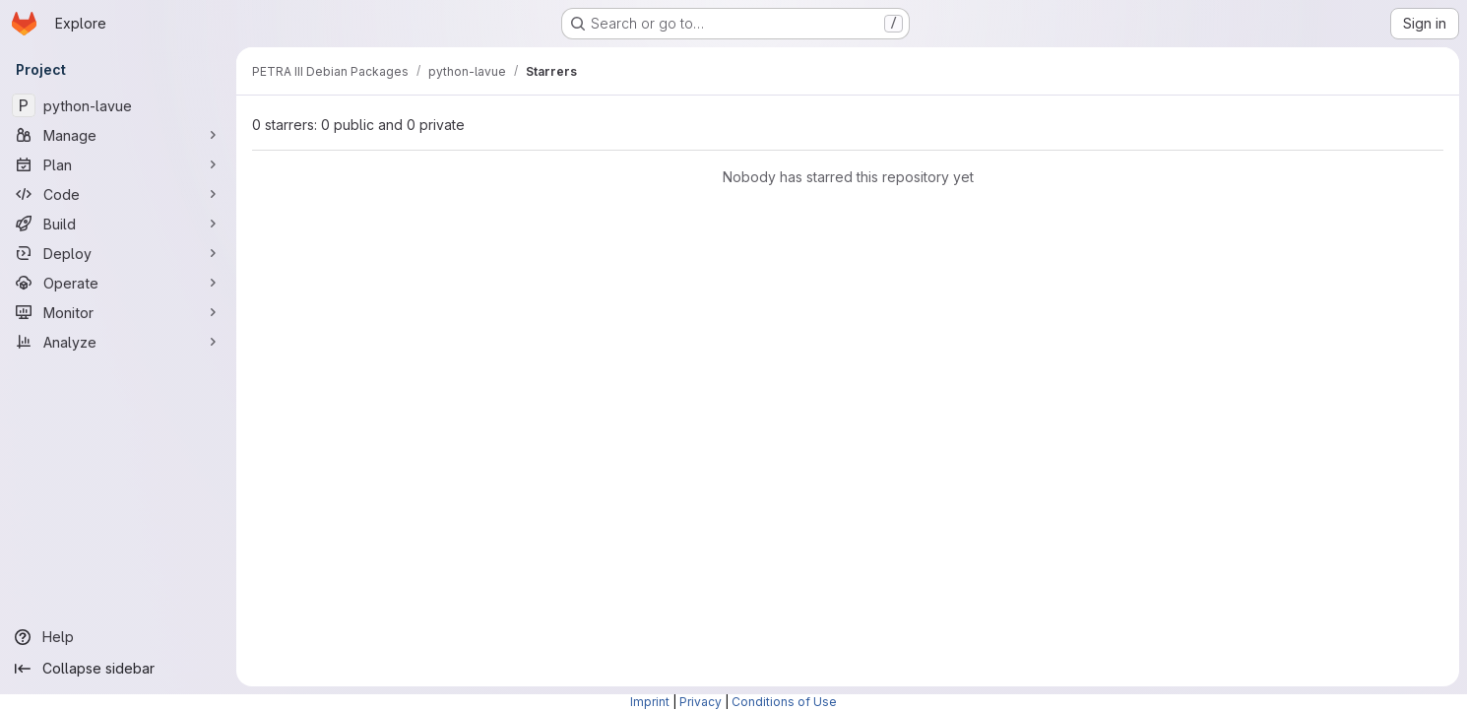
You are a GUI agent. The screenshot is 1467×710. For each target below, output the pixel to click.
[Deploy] (118, 253)
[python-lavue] (118, 105)
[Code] (118, 194)
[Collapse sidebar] (118, 668)
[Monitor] (118, 312)
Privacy (700, 701)
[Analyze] (118, 341)
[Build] (118, 223)
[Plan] (118, 164)
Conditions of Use (784, 701)
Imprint (650, 701)
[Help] (118, 637)
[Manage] (118, 135)
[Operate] (118, 282)
